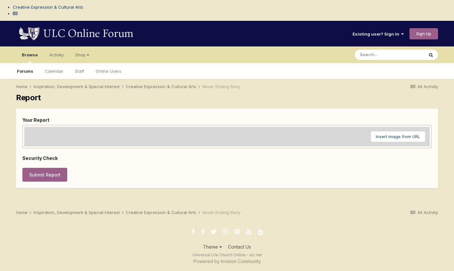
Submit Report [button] (45, 174)
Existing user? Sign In (378, 34)
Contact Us (239, 247)
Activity (56, 54)
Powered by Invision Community (227, 261)
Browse (30, 57)
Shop (82, 54)
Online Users (108, 71)
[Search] (389, 55)
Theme (212, 247)
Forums (25, 71)
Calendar (54, 71)
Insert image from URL (398, 136)
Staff (79, 71)
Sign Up (423, 33)
